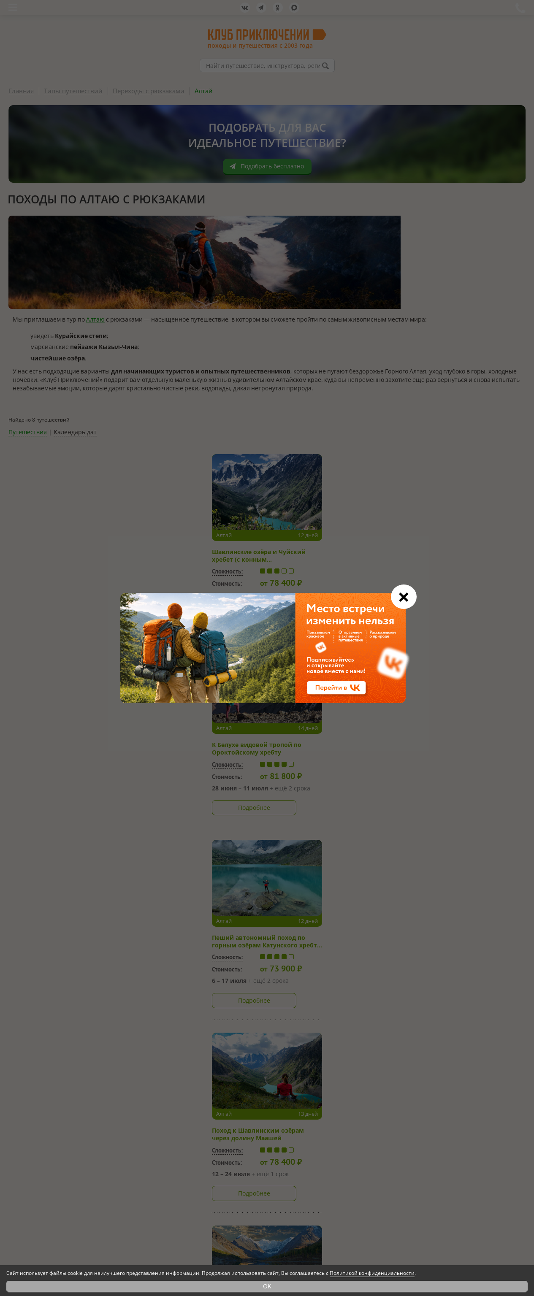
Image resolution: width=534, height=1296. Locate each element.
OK (267, 1286)
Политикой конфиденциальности (372, 1273)
